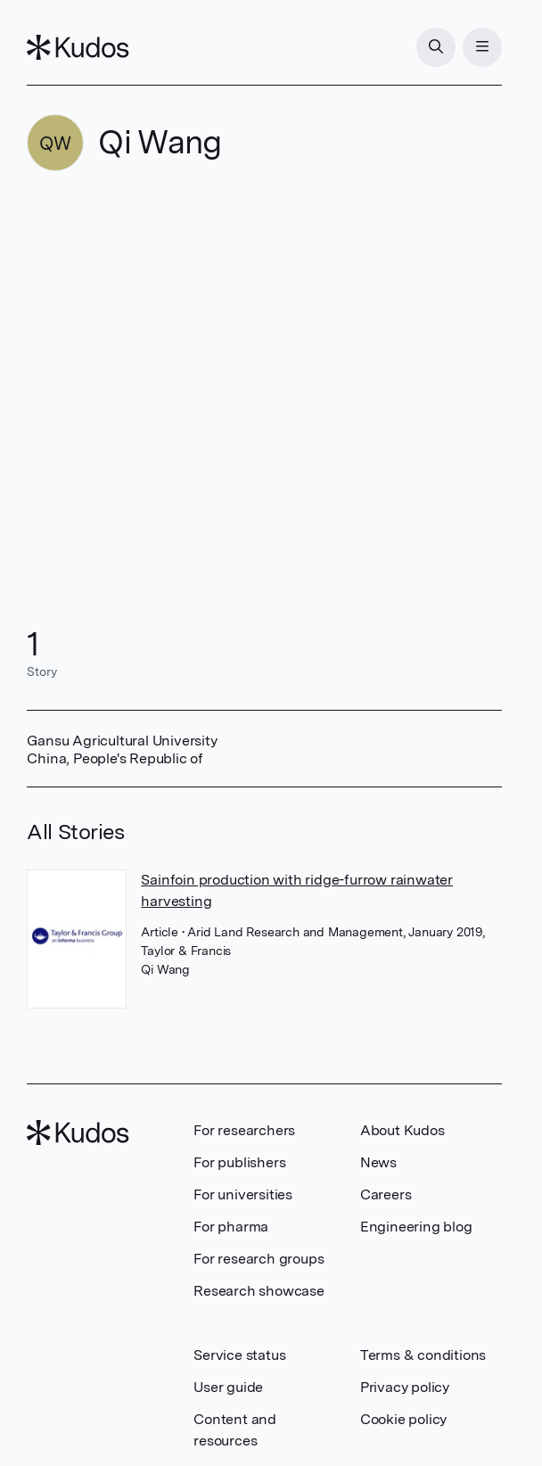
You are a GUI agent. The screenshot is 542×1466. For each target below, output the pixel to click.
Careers (386, 1194)
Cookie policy (403, 1419)
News (378, 1162)
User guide (228, 1387)
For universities (242, 1194)
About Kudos (402, 1130)
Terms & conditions (423, 1355)
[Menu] (482, 47)
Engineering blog (416, 1226)
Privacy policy (404, 1387)
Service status (239, 1355)
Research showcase (258, 1290)
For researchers (244, 1130)
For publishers (239, 1162)
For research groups (258, 1258)
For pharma (230, 1226)
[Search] (436, 47)
